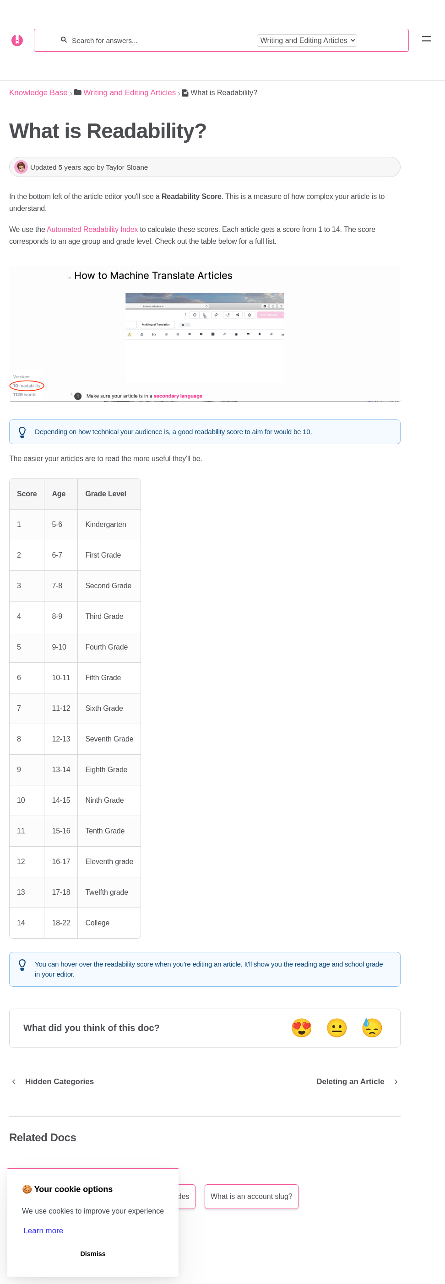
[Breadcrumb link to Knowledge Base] (38, 92)
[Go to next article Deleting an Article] (355, 1081)
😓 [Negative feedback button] (372, 1028)
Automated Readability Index (92, 229)
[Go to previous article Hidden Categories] (55, 1081)
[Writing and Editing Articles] (125, 92)
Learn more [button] (43, 1230)
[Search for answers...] (161, 40)
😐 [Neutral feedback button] (337, 1028)
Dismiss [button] (92, 1253)
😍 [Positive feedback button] (301, 1028)
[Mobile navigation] (426, 40)
